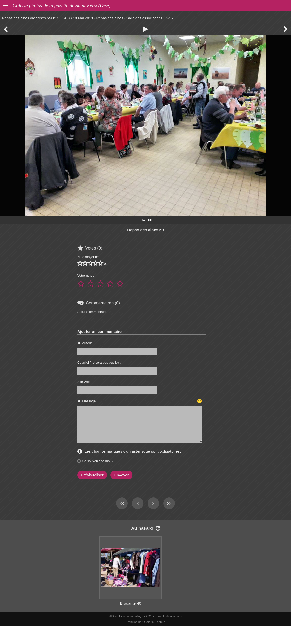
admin (161, 621)
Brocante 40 (130, 603)
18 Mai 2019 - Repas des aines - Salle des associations (117, 18)
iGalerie (149, 621)
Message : (89, 401)
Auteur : (88, 343)
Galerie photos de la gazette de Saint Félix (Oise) (61, 5)
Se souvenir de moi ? (97, 461)
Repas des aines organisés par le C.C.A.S (36, 18)
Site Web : (84, 382)
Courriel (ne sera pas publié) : (99, 362)
